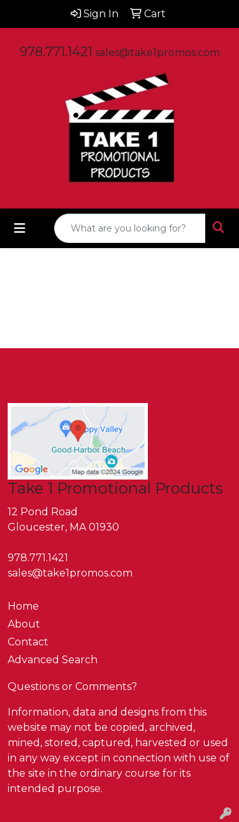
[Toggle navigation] (19, 228)
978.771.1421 (56, 51)
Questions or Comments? (72, 686)
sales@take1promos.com (157, 53)
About (24, 624)
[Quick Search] (130, 228)
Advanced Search (53, 660)
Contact (28, 642)
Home (23, 606)
